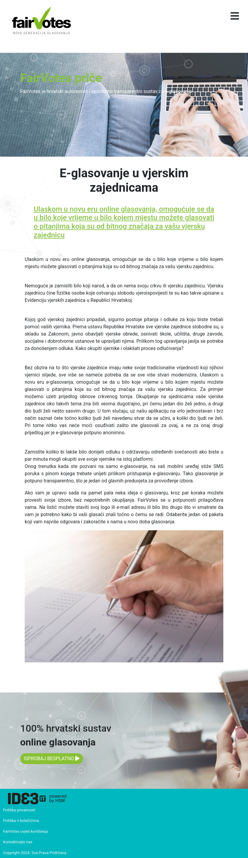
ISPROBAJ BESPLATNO (51, 758)
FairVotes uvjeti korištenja (25, 831)
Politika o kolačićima (21, 820)
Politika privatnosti (19, 810)
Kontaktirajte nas (18, 842)
